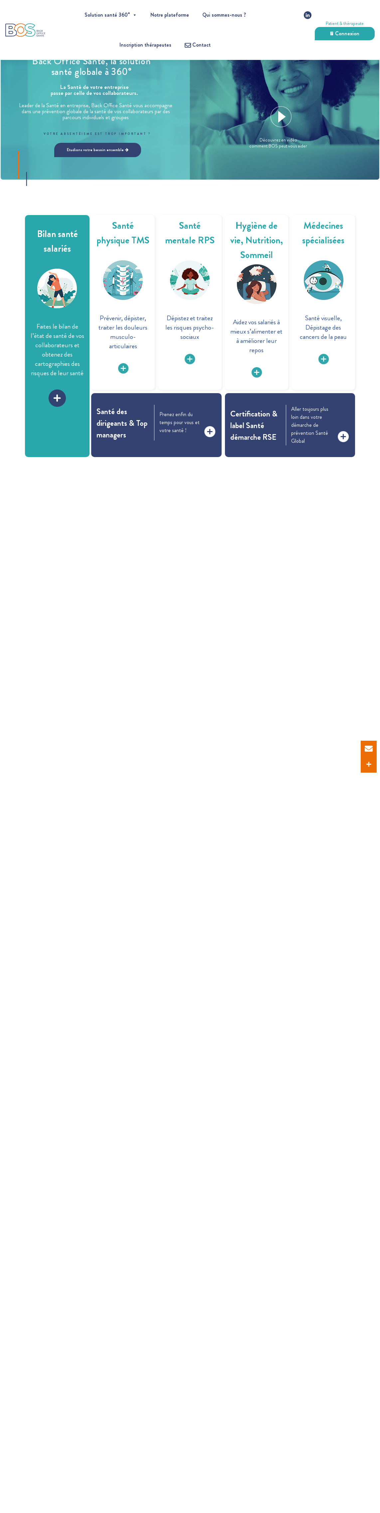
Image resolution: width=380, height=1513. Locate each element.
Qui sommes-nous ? (224, 15)
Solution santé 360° (111, 15)
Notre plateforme (169, 15)
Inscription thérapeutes (145, 45)
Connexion (344, 33)
